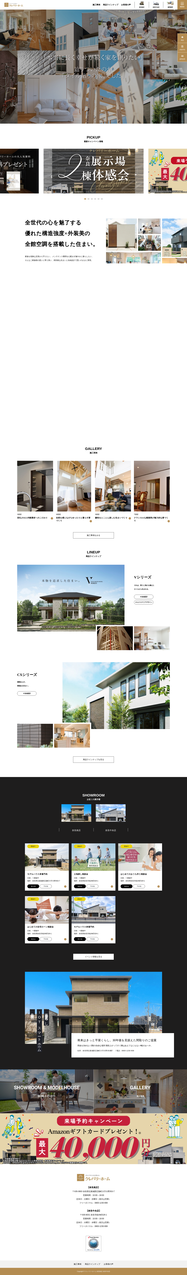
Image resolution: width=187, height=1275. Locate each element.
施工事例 (96, 5)
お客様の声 (126, 5)
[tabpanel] (94, 171)
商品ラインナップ (110, 5)
